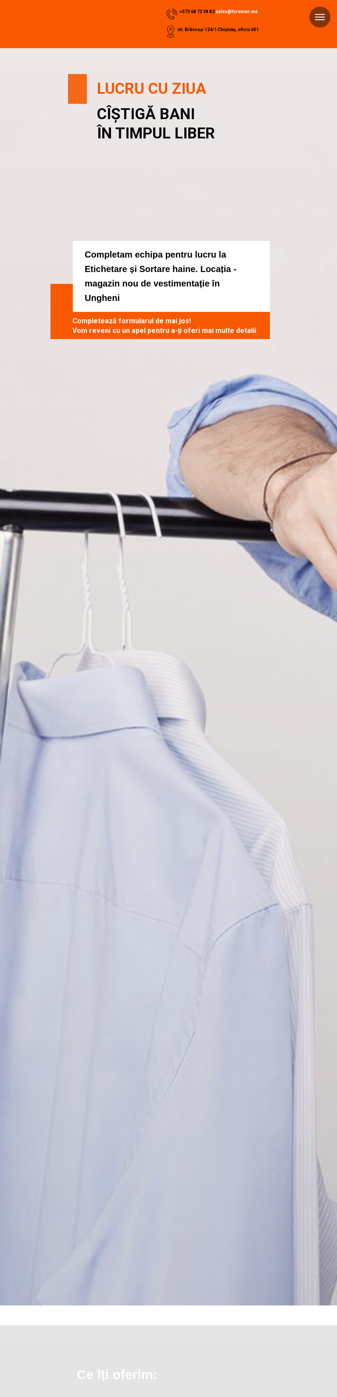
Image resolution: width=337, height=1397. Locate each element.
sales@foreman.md (236, 11)
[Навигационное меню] (320, 17)
